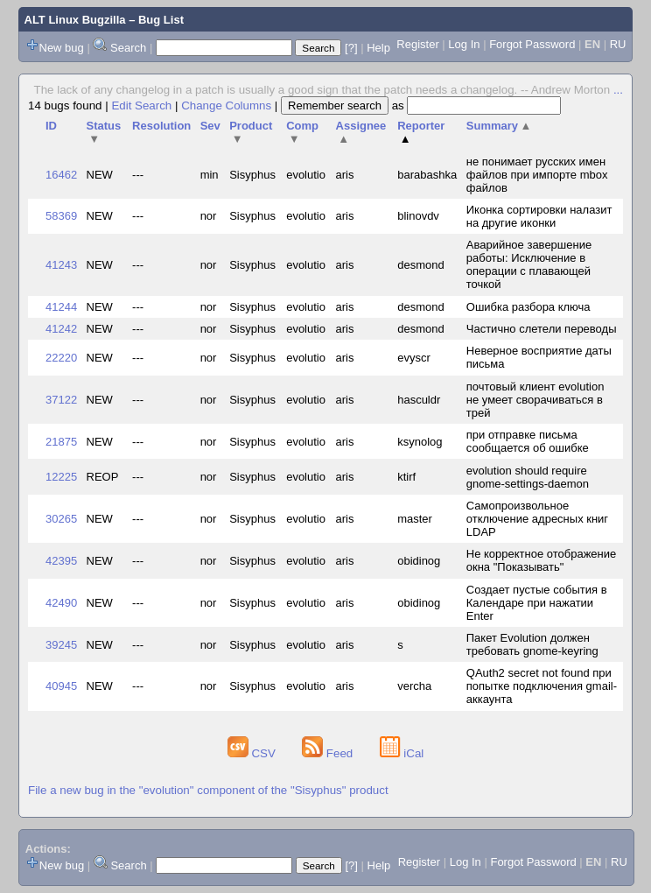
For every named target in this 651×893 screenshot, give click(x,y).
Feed (329, 753)
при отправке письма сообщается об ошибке (527, 441)
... (618, 89)
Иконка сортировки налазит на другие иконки (539, 216)
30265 (61, 518)
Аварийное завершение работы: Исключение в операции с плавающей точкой (529, 264)
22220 (61, 357)
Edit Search (141, 105)
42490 (61, 602)
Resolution (161, 125)
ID (51, 125)
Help (378, 47)
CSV (253, 753)
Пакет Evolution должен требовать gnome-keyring (532, 644)
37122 (61, 399)
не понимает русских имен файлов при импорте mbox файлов (537, 174)
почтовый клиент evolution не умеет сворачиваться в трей (535, 399)
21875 (61, 441)
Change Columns (226, 105)
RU (618, 44)
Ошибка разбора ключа (528, 306)
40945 (61, 686)
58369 (61, 215)
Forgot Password (532, 44)
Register (417, 44)
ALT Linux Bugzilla (75, 19)
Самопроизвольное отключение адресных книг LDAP (537, 518)
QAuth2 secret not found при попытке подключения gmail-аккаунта (541, 686)
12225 (61, 476)
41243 (61, 264)
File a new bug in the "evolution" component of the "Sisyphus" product (208, 790)
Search (128, 47)
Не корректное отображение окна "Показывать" (541, 560)
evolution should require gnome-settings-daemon (527, 477)
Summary (499, 125)
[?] (351, 47)
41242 (61, 328)
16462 (61, 174)
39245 (61, 644)
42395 (61, 560)
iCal (402, 753)
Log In (464, 44)
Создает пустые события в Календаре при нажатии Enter (536, 602)
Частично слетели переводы (541, 328)
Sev (210, 125)
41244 (61, 306)
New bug (61, 47)
